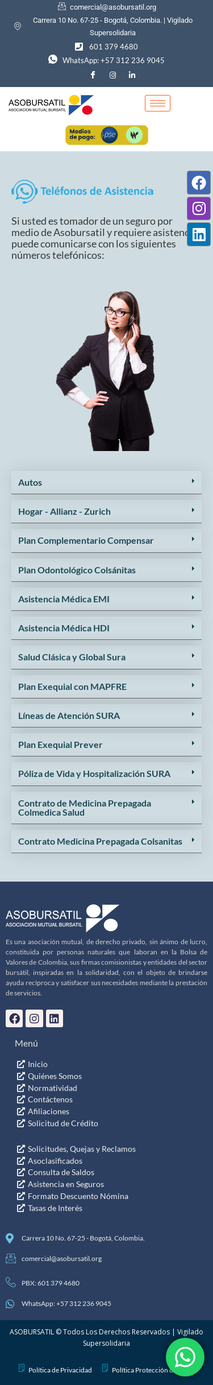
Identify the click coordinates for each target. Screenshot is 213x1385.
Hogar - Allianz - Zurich (64, 779)
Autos (30, 750)
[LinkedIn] (132, 75)
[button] (106, 751)
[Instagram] (113, 75)
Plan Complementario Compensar (86, 808)
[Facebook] (93, 75)
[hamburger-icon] (157, 103)
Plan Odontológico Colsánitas (77, 837)
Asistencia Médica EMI (64, 867)
